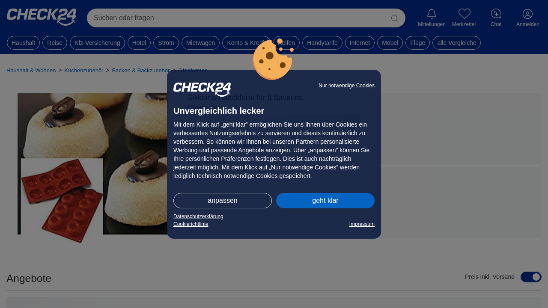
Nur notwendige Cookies (347, 86)
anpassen (222, 200)
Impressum (362, 224)
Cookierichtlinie (190, 224)
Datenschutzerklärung (198, 216)
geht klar (325, 200)
